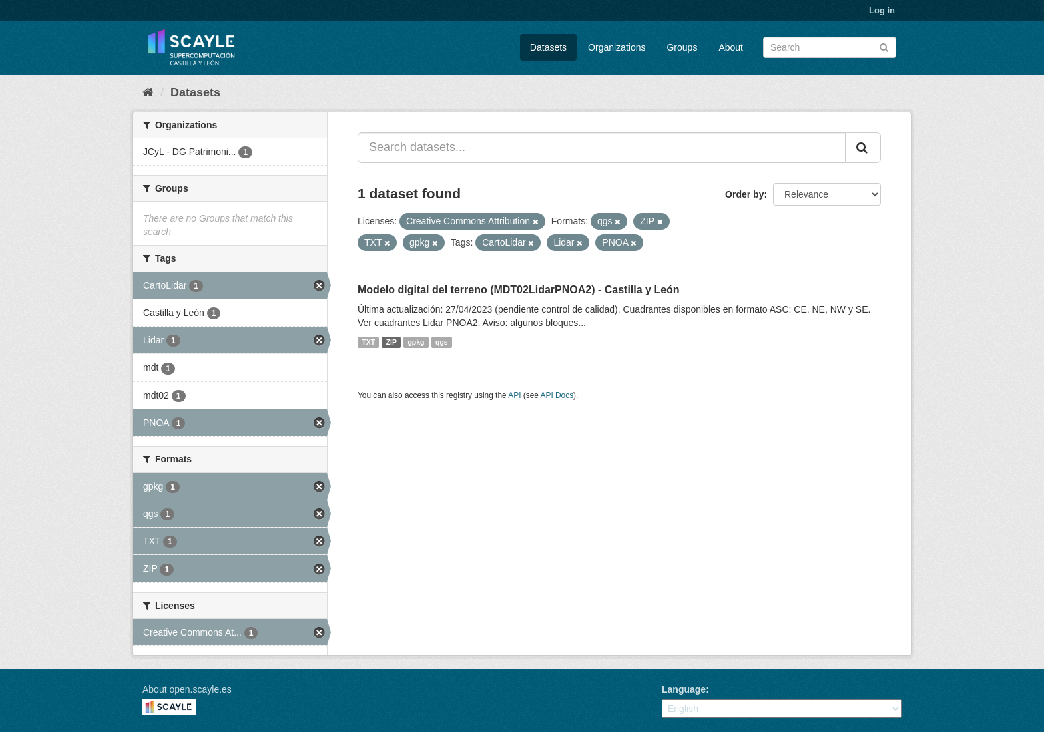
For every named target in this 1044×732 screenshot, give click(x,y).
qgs (441, 342)
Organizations (616, 47)
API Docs (557, 395)
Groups (681, 47)
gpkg (415, 342)
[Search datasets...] (602, 147)
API (514, 395)
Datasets (548, 47)
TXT (368, 342)
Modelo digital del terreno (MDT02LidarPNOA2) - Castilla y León (519, 289)
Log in (882, 10)
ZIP (391, 342)
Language (684, 689)
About (730, 47)
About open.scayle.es (187, 689)
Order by (744, 194)
